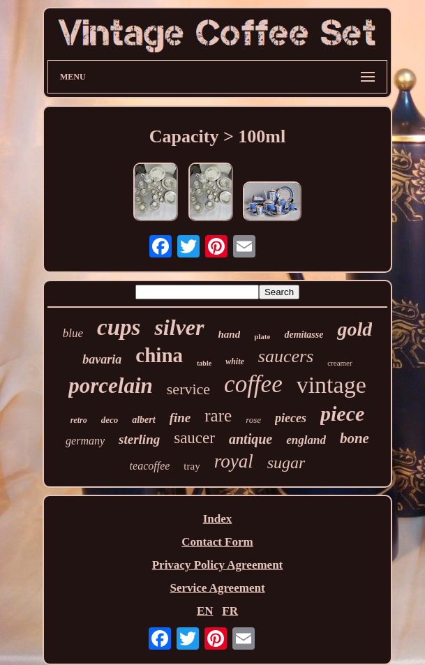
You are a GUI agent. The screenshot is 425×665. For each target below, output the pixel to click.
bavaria (101, 359)
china (159, 355)
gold (354, 329)
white (234, 361)
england (306, 440)
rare (218, 415)
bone (354, 438)
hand (229, 334)
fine (180, 417)
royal (233, 461)
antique (250, 439)
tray (192, 466)
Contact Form (217, 541)
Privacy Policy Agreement (217, 564)
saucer (194, 438)
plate (262, 336)
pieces (290, 418)
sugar (286, 463)
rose (253, 419)
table (204, 363)
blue (73, 333)
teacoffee (150, 466)
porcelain (110, 385)
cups (118, 327)
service (188, 389)
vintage (331, 385)
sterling (139, 439)
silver (179, 327)
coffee (253, 384)
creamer (339, 363)
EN (205, 611)
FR (230, 611)
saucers (285, 356)
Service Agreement (217, 588)
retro (78, 420)
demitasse (303, 334)
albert (143, 419)
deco (110, 419)
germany (85, 441)
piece (342, 413)
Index (217, 518)
